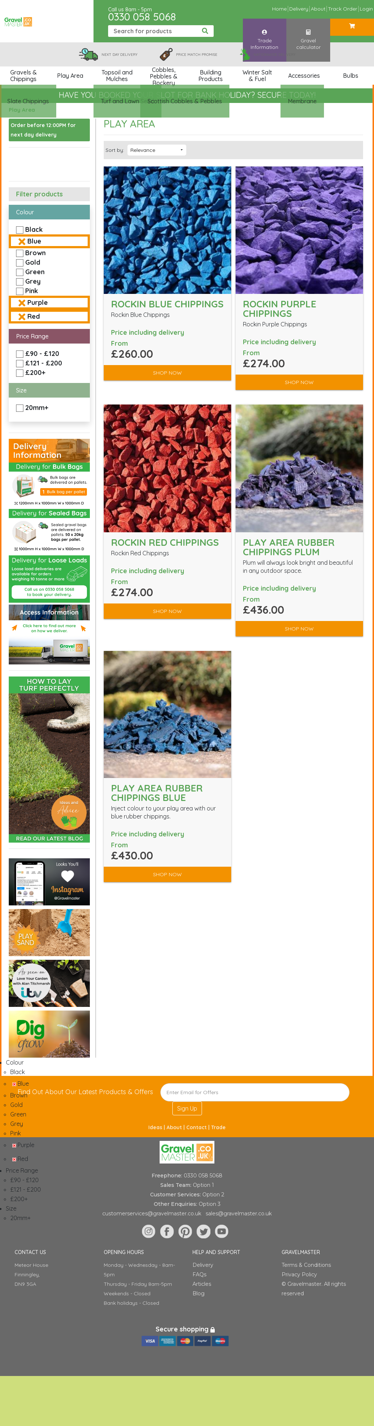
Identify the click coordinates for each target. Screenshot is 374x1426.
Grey (33, 281)
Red (33, 316)
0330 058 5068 (142, 16)
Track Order (342, 9)
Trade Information (264, 32)
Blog (198, 1293)
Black (34, 229)
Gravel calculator (308, 32)
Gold (32, 262)
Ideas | (157, 1127)
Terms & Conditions (306, 1265)
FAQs (199, 1274)
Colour (25, 212)
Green (35, 272)
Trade (218, 1127)
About (318, 9)
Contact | (198, 1127)
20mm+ (36, 407)
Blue (34, 241)
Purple (37, 302)
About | (176, 1127)
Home (279, 9)
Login (366, 9)
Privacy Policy (299, 1274)
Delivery (298, 9)
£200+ (35, 372)
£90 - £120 (42, 353)
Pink (31, 291)
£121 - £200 (43, 363)
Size (21, 390)
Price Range (32, 336)
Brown (35, 253)
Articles (201, 1284)
